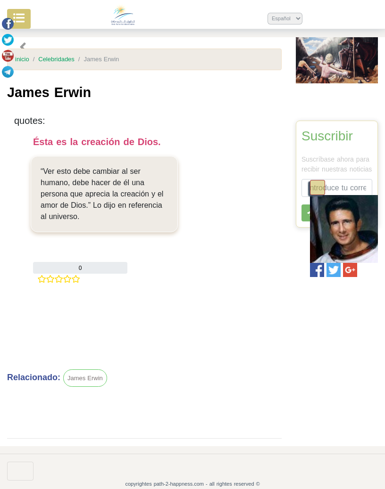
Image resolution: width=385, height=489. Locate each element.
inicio (22, 59)
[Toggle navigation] (317, 187)
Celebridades (56, 59)
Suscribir (327, 136)
